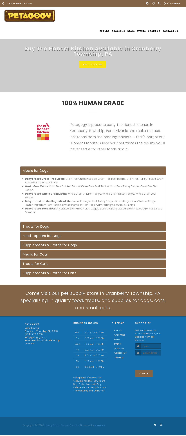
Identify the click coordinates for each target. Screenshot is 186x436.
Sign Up (144, 374)
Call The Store (92, 64)
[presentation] (151, 362)
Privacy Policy (52, 425)
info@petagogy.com (36, 337)
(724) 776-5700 (34, 334)
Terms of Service (70, 425)
